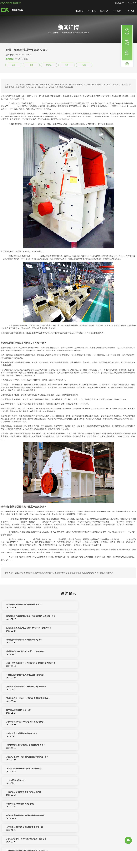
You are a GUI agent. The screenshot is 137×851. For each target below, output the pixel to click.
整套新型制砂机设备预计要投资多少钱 (89, 746)
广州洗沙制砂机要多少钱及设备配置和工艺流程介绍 (95, 722)
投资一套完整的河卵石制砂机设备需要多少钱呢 (25, 711)
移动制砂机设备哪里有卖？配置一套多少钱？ (92, 617)
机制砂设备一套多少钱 (15, 828)
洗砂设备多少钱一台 (82, 816)
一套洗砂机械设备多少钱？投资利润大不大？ (24, 605)
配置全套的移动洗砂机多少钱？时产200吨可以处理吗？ (28, 617)
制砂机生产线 (51, 844)
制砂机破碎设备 (64, 844)
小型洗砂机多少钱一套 (15, 804)
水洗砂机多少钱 (80, 769)
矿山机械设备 (87, 844)
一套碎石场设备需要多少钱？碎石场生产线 (23, 699)
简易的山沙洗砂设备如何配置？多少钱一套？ (24, 687)
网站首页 (79, 11)
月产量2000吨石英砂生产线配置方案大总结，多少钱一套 (29, 734)
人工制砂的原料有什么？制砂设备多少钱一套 (92, 711)
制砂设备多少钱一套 (14, 816)
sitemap (79, 847)
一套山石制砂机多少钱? (83, 687)
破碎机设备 (41, 844)
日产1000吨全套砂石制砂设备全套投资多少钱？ (25, 675)
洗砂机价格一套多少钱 (15, 793)
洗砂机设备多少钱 (13, 781)
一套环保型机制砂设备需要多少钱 (87, 699)
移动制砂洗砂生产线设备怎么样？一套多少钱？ (25, 629)
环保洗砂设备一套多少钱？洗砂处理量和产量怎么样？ (27, 652)
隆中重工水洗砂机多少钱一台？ (86, 652)
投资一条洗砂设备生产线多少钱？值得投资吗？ (25, 664)
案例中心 (105, 11)
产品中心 (92, 11)
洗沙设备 (116, 844)
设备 (13, 65)
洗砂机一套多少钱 (81, 793)
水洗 (66, 65)
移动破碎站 (98, 844)
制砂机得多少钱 (80, 781)
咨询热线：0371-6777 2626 (125, 3)
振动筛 (65, 847)
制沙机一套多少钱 (13, 758)
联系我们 (130, 11)
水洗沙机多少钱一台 (14, 769)
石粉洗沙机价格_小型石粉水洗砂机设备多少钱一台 (26, 746)
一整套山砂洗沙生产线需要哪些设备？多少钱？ (25, 640)
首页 (50, 33)
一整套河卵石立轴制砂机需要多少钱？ (89, 664)
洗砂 (31, 65)
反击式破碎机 (76, 844)
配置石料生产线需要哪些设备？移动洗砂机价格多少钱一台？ (98, 605)
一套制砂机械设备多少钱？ (85, 734)
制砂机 (48, 65)
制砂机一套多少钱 (81, 828)
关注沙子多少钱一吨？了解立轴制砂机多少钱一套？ (95, 675)
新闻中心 (56, 33)
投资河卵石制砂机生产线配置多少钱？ (89, 758)
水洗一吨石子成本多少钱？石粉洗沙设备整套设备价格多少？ (98, 629)
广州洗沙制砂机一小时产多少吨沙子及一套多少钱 (26, 722)
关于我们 (117, 11)
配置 (84, 65)
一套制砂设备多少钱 (82, 804)
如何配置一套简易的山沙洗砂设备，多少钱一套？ (94, 640)
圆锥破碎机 (107, 844)
